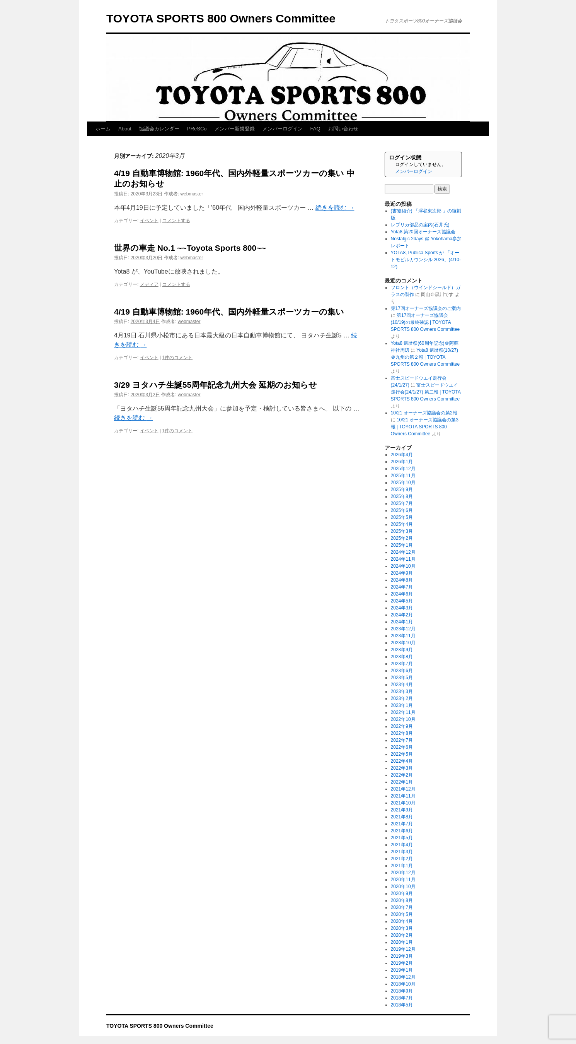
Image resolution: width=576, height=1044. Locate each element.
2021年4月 (402, 844)
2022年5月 (402, 754)
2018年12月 (403, 977)
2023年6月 (402, 670)
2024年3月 (402, 608)
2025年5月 (402, 517)
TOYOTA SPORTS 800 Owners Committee (221, 18)
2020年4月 (402, 921)
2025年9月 (402, 489)
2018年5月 (402, 1005)
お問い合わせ (343, 129)
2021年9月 (402, 810)
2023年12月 (403, 629)
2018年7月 (402, 998)
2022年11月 (403, 712)
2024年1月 (402, 622)
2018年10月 (403, 984)
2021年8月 (402, 817)
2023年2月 (402, 698)
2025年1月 (402, 545)
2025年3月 (402, 531)
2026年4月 (402, 454)
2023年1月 (402, 705)
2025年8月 (402, 496)
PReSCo (197, 129)
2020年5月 (402, 914)
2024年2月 (402, 615)
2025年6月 (402, 510)
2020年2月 (402, 935)
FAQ (315, 129)
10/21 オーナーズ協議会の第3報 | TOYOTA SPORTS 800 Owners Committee (424, 426)
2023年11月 (403, 635)
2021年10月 (403, 803)
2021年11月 (403, 796)
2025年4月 (402, 524)
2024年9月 (402, 573)
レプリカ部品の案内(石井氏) (420, 225)
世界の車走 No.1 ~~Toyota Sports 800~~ (190, 247)
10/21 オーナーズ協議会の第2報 (424, 413)
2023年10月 (403, 642)
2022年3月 (402, 768)
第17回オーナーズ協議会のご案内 (426, 308)
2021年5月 (402, 837)
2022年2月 (402, 775)
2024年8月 (402, 580)
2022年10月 (403, 719)
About (124, 129)
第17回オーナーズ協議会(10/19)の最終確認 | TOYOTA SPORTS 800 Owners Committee (425, 322)
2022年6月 (402, 747)
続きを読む (334, 207)
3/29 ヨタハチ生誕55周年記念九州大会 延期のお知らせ (215, 384)
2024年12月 (403, 552)
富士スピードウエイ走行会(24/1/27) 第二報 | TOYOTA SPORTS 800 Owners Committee (426, 392)
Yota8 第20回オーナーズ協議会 (423, 231)
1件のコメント (177, 357)
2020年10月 (403, 886)
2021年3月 (402, 851)
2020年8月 (402, 900)
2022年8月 (402, 733)
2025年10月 (403, 482)
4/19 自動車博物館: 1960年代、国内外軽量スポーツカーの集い (229, 311)
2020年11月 (403, 879)
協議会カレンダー (159, 129)
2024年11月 (403, 559)
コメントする (176, 220)
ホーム (103, 129)
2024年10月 (403, 566)
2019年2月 (402, 963)
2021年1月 (402, 865)
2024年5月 (402, 601)
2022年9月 (402, 726)
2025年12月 (403, 468)
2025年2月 (402, 538)
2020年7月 (402, 907)
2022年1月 (402, 782)
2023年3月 (402, 691)
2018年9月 (402, 991)
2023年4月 (402, 684)
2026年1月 (402, 461)
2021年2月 (402, 858)
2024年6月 (402, 594)
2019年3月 (402, 956)
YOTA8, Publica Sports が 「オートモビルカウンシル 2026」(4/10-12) (426, 259)
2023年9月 (402, 649)
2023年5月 (402, 677)
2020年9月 (402, 893)
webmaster (191, 194)
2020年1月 (402, 942)
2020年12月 (403, 872)
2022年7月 (402, 740)
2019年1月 (402, 970)
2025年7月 (402, 503)
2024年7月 (402, 587)
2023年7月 (402, 663)
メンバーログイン (282, 129)
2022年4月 (402, 761)
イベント (149, 220)
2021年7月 (402, 824)
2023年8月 (402, 656)
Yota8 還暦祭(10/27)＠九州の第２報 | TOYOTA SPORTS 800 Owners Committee (425, 357)
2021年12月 (403, 789)
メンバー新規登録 (235, 129)
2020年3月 (402, 928)
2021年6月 (402, 830)
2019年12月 (403, 949)
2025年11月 (403, 475)
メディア (149, 284)
